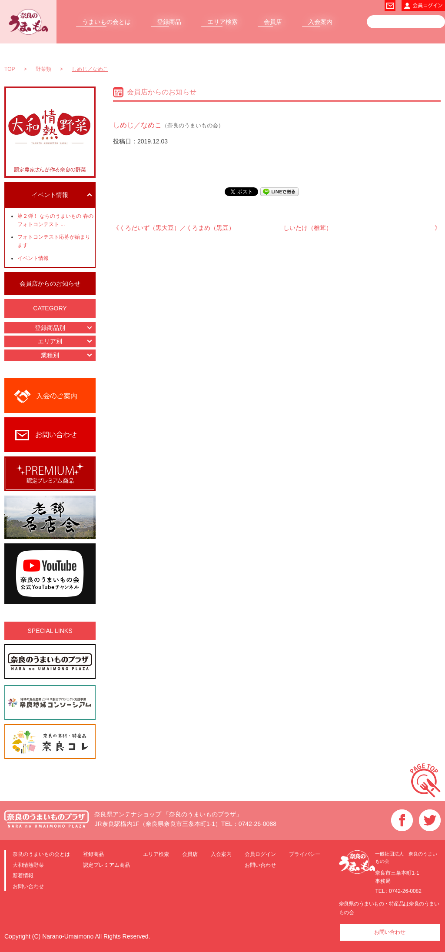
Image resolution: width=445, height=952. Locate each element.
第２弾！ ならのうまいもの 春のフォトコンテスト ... (55, 220)
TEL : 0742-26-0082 (398, 891)
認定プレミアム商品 (106, 865)
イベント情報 (33, 258)
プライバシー (304, 854)
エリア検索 (222, 21)
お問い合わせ (28, 886)
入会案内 (320, 21)
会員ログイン (260, 854)
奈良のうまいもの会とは (41, 854)
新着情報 (23, 875)
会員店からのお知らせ (50, 283)
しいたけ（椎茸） (307, 227)
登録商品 (169, 21)
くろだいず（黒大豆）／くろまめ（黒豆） (177, 227)
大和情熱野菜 (28, 865)
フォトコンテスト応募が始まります (53, 241)
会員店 (273, 21)
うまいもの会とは (106, 21)
